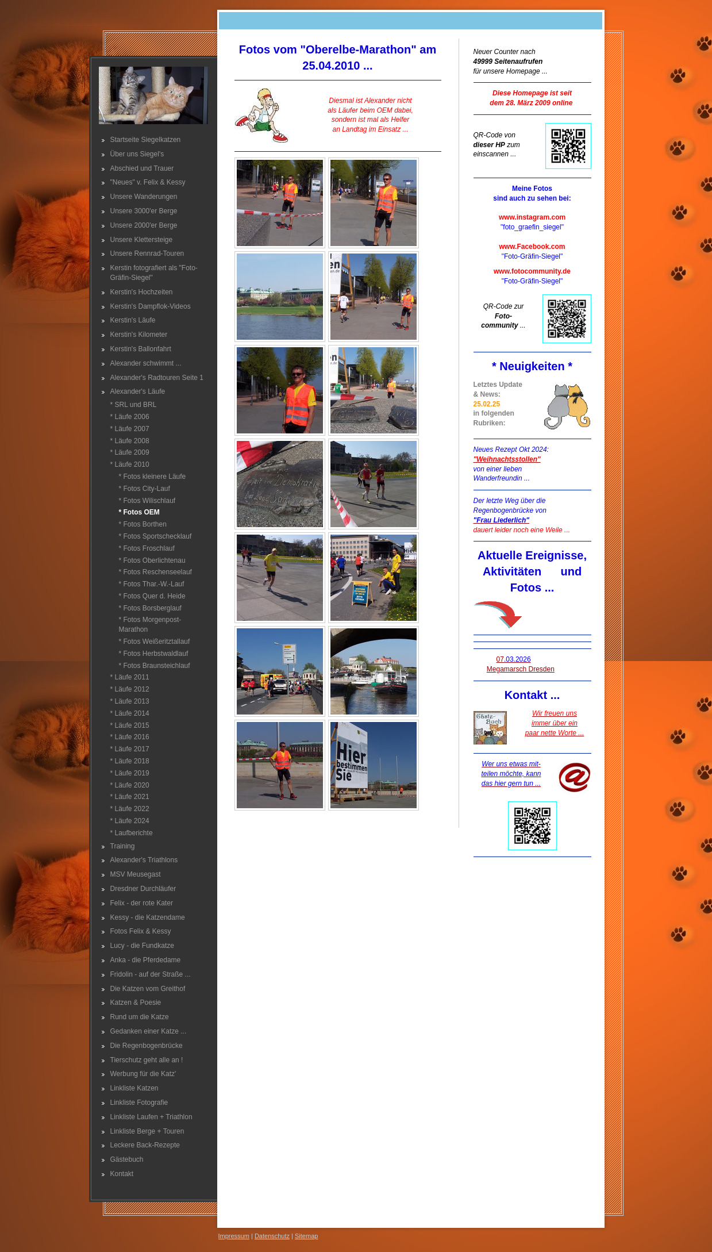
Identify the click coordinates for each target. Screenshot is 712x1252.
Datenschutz (272, 1235)
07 (514, 659)
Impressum (233, 1235)
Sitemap (306, 1235)
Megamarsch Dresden (521, 669)
